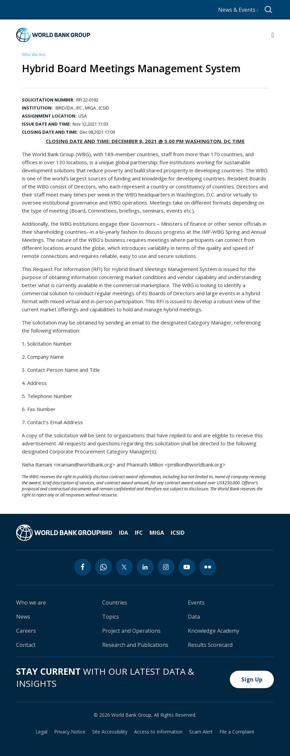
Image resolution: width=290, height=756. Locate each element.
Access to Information (158, 732)
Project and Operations (131, 630)
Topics (110, 616)
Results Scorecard (210, 645)
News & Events (238, 9)
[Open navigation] (273, 35)
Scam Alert (201, 732)
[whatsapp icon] (103, 567)
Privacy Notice (69, 732)
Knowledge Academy (213, 630)
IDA (123, 533)
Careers (26, 630)
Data (194, 616)
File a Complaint (236, 732)
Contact (26, 645)
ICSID (177, 533)
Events (196, 602)
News (23, 616)
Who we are (31, 602)
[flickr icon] (207, 567)
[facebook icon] (82, 567)
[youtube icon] (186, 567)
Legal (41, 732)
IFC (139, 533)
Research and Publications (135, 645)
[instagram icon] (166, 567)
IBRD (106, 533)
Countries (114, 602)
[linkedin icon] (145, 567)
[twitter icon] (124, 567)
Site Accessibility (109, 732)
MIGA (157, 533)
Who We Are (33, 54)
